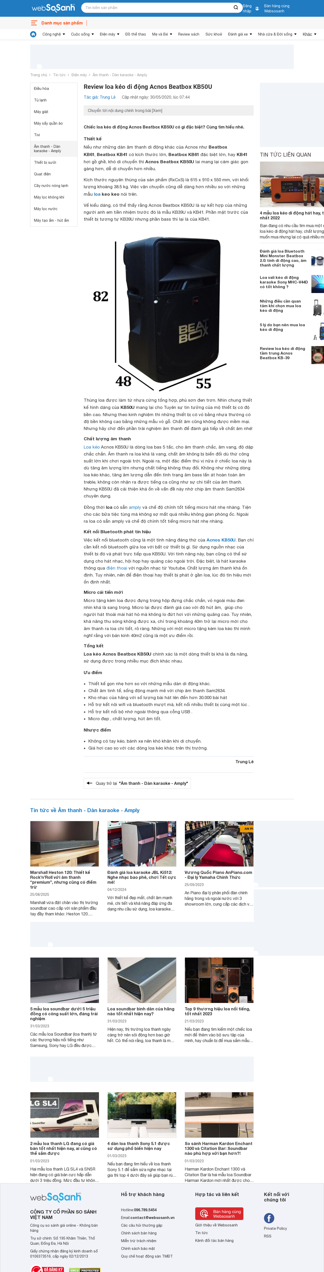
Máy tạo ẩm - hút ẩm (51, 220)
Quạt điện (42, 174)
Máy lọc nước (45, 209)
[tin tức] (33, 34)
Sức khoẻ (214, 34)
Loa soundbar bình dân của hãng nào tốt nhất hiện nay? (140, 1011)
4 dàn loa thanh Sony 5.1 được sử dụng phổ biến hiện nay (138, 1146)
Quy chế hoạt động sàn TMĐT (147, 1256)
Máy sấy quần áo (48, 123)
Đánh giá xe (238, 34)
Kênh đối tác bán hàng (214, 1241)
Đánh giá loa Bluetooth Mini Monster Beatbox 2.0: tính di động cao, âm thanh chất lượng (283, 258)
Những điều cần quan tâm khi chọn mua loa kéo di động (280, 306)
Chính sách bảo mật (138, 1249)
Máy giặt (41, 112)
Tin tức (59, 75)
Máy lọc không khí (49, 197)
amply (135, 507)
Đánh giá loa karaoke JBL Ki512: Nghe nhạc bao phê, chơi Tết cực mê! (141, 877)
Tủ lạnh (40, 100)
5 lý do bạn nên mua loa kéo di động (282, 327)
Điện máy (107, 34)
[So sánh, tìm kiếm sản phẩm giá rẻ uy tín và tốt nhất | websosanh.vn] (53, 8)
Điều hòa (41, 89)
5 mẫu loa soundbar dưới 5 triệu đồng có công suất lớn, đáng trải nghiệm (64, 1013)
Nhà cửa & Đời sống (275, 34)
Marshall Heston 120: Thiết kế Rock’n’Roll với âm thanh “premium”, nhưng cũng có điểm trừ (63, 880)
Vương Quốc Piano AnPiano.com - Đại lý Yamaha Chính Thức (218, 875)
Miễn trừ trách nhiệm (138, 1241)
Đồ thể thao (135, 34)
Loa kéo (92, 447)
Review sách (188, 34)
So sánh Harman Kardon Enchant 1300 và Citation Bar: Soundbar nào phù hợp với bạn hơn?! (218, 1148)
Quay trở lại (142, 783)
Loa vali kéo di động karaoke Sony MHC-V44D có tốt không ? (284, 282)
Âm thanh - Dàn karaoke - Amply (120, 75)
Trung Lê (244, 761)
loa (97, 194)
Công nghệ (51, 34)
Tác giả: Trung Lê (100, 97)
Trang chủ (38, 75)
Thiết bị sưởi (45, 162)
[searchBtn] (236, 8)
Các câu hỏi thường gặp (142, 1225)
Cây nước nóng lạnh (51, 186)
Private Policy (275, 1228)
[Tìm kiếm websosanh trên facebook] (269, 1218)
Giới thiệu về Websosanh (216, 1225)
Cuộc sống (80, 34)
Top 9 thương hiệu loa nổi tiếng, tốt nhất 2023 (217, 1011)
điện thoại (116, 568)
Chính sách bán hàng (139, 1233)
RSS (267, 1236)
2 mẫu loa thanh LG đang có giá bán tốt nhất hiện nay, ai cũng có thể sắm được (63, 1148)
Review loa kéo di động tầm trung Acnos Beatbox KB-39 (282, 353)
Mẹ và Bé (160, 34)
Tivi (37, 135)
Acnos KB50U (221, 540)
